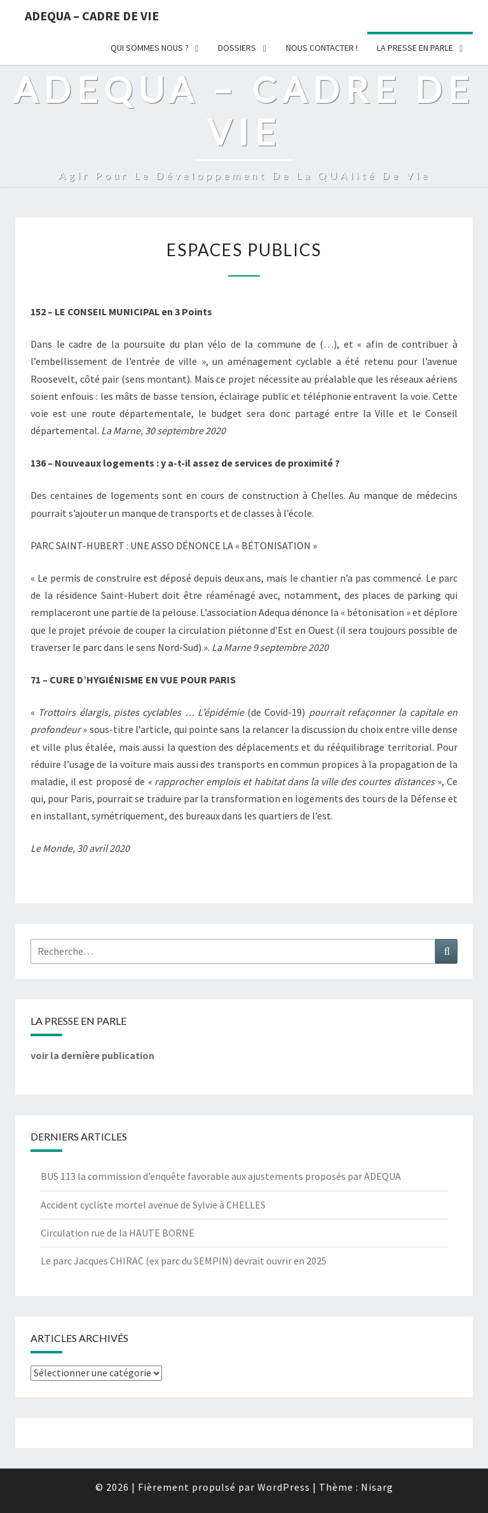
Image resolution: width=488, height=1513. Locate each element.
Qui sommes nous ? (150, 47)
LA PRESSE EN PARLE (415, 47)
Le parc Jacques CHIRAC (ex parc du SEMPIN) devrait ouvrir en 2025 (184, 1260)
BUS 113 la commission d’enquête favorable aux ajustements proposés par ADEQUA (221, 1176)
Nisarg (377, 1487)
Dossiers (237, 47)
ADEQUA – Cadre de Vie (92, 16)
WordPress (283, 1487)
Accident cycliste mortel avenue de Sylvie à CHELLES (153, 1204)
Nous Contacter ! (322, 47)
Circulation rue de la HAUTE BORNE (117, 1232)
